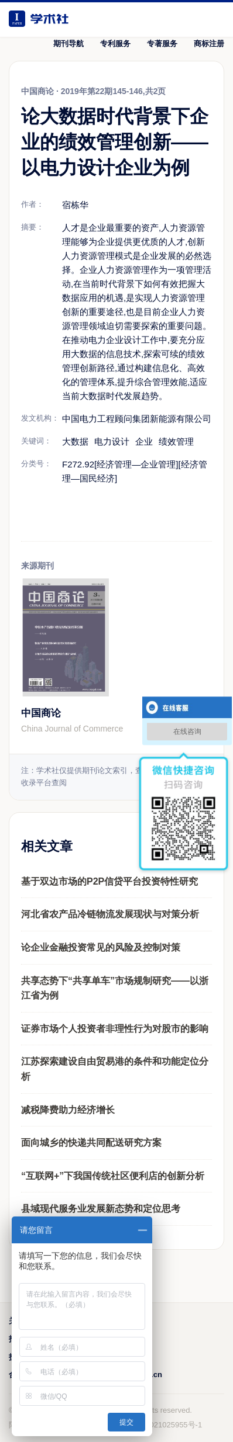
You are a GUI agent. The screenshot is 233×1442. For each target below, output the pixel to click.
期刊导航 (68, 43)
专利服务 (115, 43)
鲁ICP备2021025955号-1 (160, 1424)
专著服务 (162, 43)
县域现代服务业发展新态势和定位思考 (100, 1209)
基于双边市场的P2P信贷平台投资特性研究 (109, 881)
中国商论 (41, 713)
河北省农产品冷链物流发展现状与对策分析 (110, 914)
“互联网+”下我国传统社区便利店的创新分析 (112, 1176)
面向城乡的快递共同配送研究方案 (91, 1143)
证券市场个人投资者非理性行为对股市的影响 (114, 1029)
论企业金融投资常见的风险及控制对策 (100, 947)
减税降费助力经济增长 (68, 1110)
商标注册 (209, 43)
